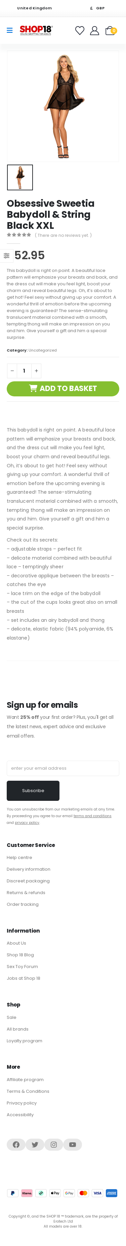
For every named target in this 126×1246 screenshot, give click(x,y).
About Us (16, 943)
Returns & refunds (26, 892)
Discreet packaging (28, 881)
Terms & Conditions (28, 1091)
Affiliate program (25, 1079)
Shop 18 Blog (20, 955)
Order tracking (23, 904)
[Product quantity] (24, 371)
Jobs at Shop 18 (23, 978)
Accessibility (20, 1115)
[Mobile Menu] (12, 30)
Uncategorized (43, 350)
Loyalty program (24, 1041)
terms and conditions (93, 816)
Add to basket (68, 388)
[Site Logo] (36, 30)
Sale (11, 1017)
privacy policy (27, 822)
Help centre (19, 857)
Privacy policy (22, 1103)
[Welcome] (95, 30)
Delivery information (28, 869)
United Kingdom (30, 8)
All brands (18, 1029)
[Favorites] (80, 30)
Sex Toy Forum (22, 966)
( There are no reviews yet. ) (63, 235)
